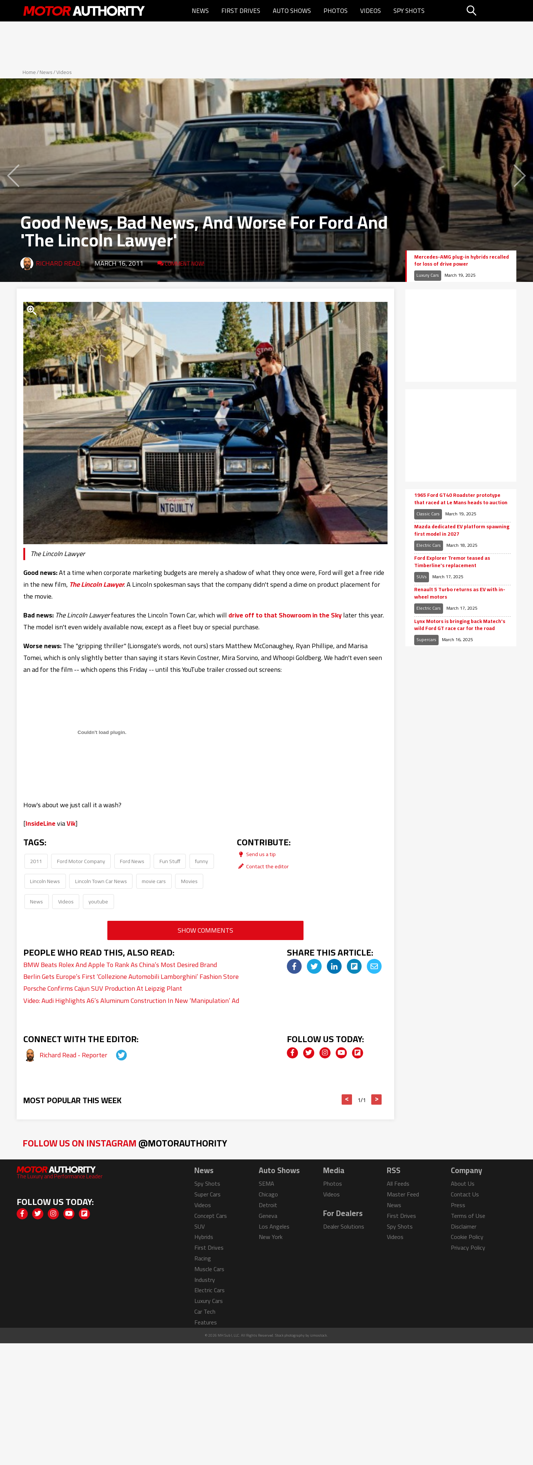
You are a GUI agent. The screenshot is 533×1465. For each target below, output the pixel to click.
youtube (98, 901)
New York (270, 1236)
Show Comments (205, 930)
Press (458, 1204)
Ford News (132, 861)
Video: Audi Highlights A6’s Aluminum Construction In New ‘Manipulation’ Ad (131, 1000)
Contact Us (465, 1194)
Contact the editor (263, 866)
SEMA (266, 1183)
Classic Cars (428, 513)
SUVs (421, 576)
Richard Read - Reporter (74, 1055)
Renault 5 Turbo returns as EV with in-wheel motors (459, 593)
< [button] (347, 1099)
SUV (199, 1226)
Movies (189, 881)
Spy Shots (409, 11)
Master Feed (403, 1194)
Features (205, 1322)
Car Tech (204, 1311)
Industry (204, 1279)
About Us (463, 1183)
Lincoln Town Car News (101, 881)
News (200, 11)
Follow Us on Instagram (125, 1143)
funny (201, 861)
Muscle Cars (209, 1268)
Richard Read (58, 263)
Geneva (268, 1215)
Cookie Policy (467, 1236)
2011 (36, 861)
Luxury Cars (427, 275)
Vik (71, 823)
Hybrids (203, 1236)
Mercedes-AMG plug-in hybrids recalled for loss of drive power (461, 260)
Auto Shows (292, 11)
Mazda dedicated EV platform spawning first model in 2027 (461, 530)
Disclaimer (463, 1226)
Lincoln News (45, 881)
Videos (370, 11)
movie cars (154, 881)
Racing (202, 1258)
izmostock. (319, 1335)
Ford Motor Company (81, 861)
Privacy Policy (468, 1247)
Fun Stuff (170, 861)
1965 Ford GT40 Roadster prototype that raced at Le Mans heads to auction (460, 499)
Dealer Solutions (343, 1226)
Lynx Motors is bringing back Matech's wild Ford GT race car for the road (459, 625)
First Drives (240, 11)
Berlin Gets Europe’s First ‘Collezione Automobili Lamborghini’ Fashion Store (131, 976)
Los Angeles (274, 1226)
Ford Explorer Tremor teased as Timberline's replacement (452, 562)
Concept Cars (210, 1215)
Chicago (268, 1194)
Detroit (268, 1204)
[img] (294, 966)
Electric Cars (428, 545)
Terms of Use (468, 1215)
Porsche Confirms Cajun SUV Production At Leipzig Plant (102, 988)
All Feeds (398, 1183)
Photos (336, 11)
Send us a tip (256, 854)
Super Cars (207, 1194)
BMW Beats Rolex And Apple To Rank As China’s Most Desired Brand (120, 965)
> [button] (377, 1099)
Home (29, 72)
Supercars (426, 639)
